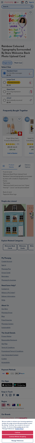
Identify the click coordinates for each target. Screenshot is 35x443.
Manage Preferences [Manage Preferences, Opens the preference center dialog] (17, 440)
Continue (17, 432)
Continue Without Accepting (17, 436)
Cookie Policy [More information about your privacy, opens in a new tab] (19, 428)
